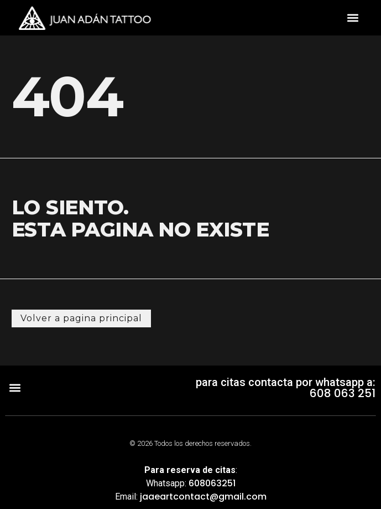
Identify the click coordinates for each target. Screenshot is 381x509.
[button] (353, 18)
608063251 (212, 483)
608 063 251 (342, 393)
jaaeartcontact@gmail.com (203, 496)
